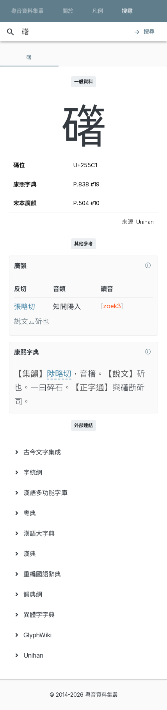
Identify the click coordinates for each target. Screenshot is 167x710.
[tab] (29, 57)
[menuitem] (83, 452)
